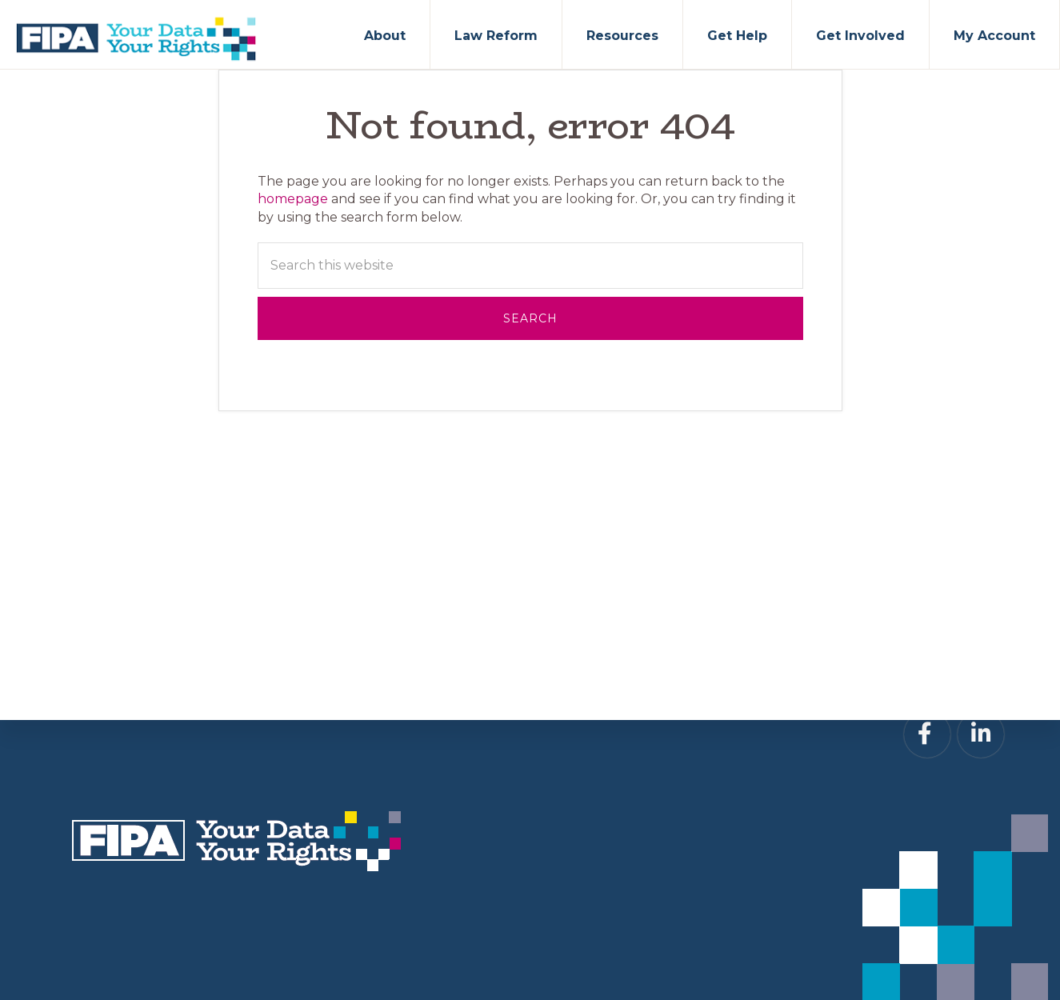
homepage (293, 198)
